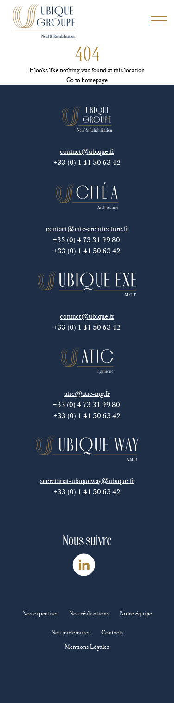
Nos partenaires (70, 632)
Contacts (112, 632)
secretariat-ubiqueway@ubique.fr (87, 480)
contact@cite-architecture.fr (87, 228)
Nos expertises (40, 613)
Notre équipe (136, 613)
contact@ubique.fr (87, 151)
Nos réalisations (89, 613)
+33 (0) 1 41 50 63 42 (87, 162)
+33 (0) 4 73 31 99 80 (87, 239)
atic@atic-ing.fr (87, 393)
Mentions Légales (87, 647)
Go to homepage (87, 80)
